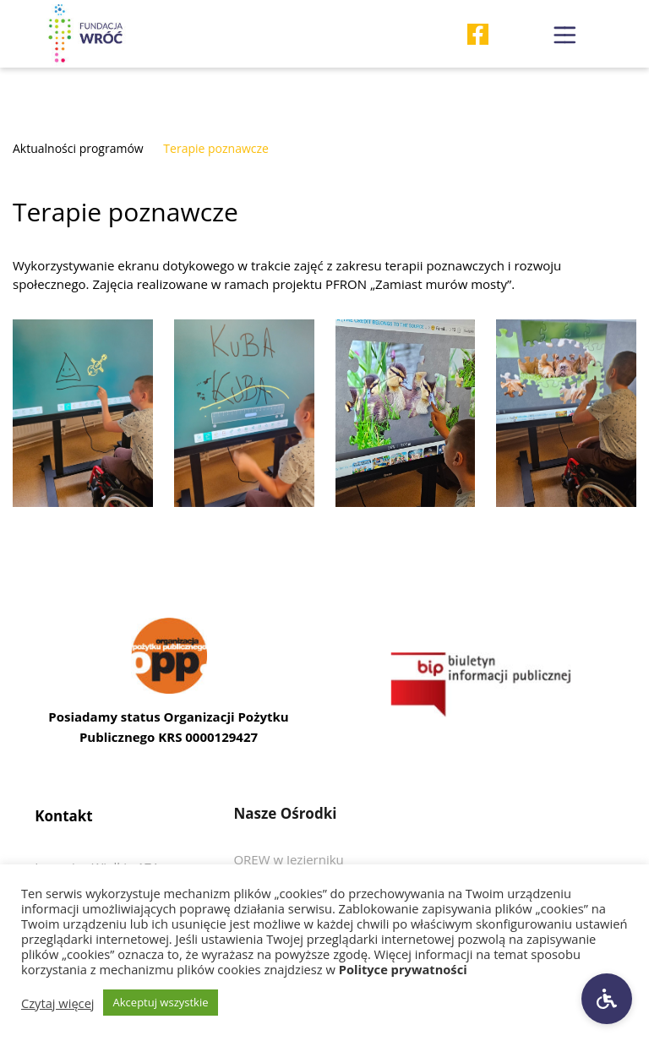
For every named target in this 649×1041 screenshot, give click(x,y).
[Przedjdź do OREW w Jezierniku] (288, 859)
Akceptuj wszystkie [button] (161, 1002)
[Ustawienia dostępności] (606, 998)
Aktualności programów (78, 148)
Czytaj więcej (58, 1003)
